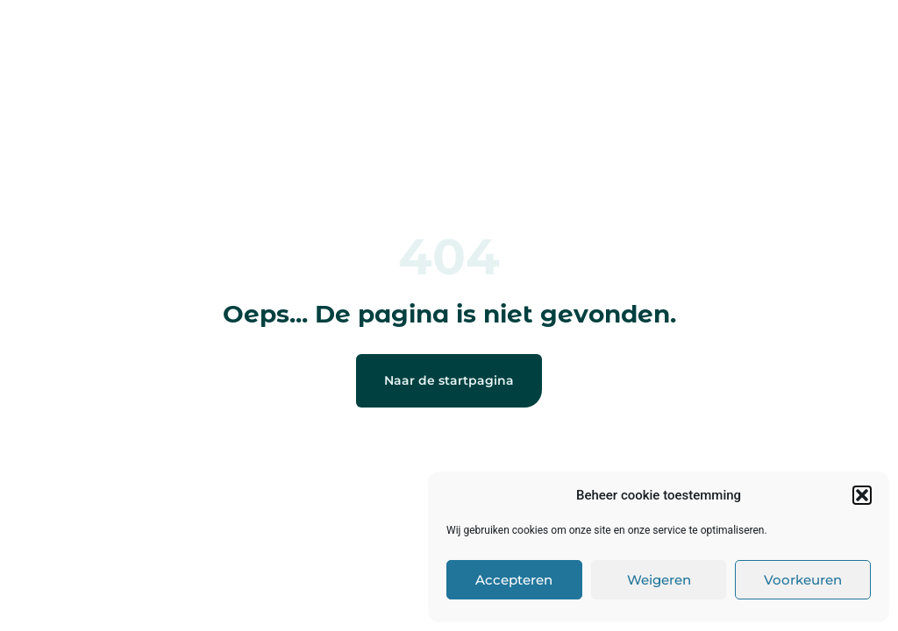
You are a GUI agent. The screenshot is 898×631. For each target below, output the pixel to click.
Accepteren (513, 579)
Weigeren (659, 579)
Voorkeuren (803, 579)
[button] (862, 495)
